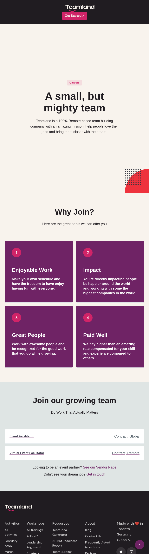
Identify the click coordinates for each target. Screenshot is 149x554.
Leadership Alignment (34, 544)
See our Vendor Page (99, 467)
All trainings (35, 530)
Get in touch (96, 474)
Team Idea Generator (59, 532)
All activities (11, 532)
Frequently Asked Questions (97, 544)
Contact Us (93, 536)
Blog (88, 530)
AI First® (32, 536)
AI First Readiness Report (64, 543)
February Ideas (11, 543)
